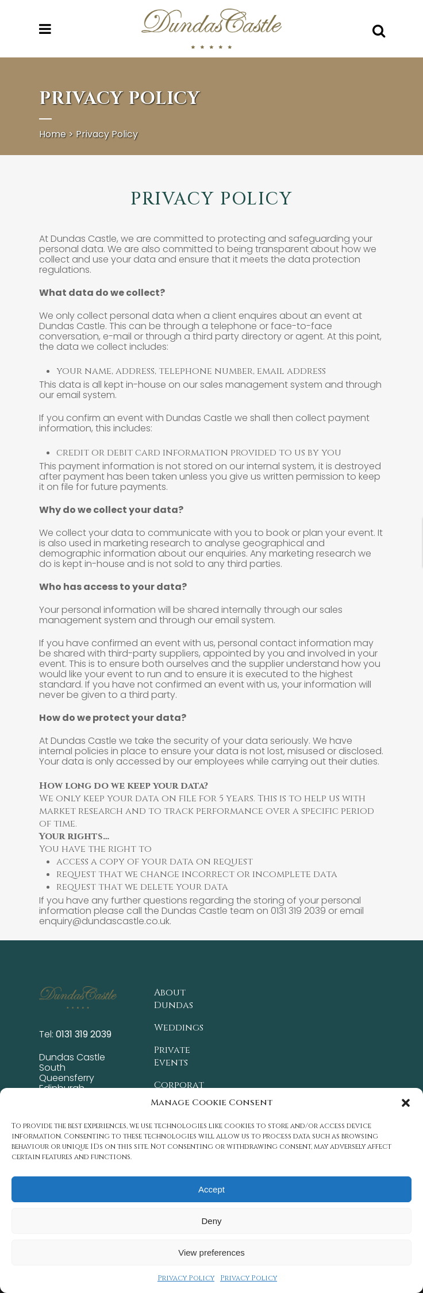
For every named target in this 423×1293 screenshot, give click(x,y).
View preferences (211, 1252)
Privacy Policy (185, 1278)
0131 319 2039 (83, 1031)
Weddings (178, 1024)
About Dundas (173, 996)
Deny (211, 1221)
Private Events (172, 1053)
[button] (406, 1103)
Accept (211, 1189)
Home (52, 134)
